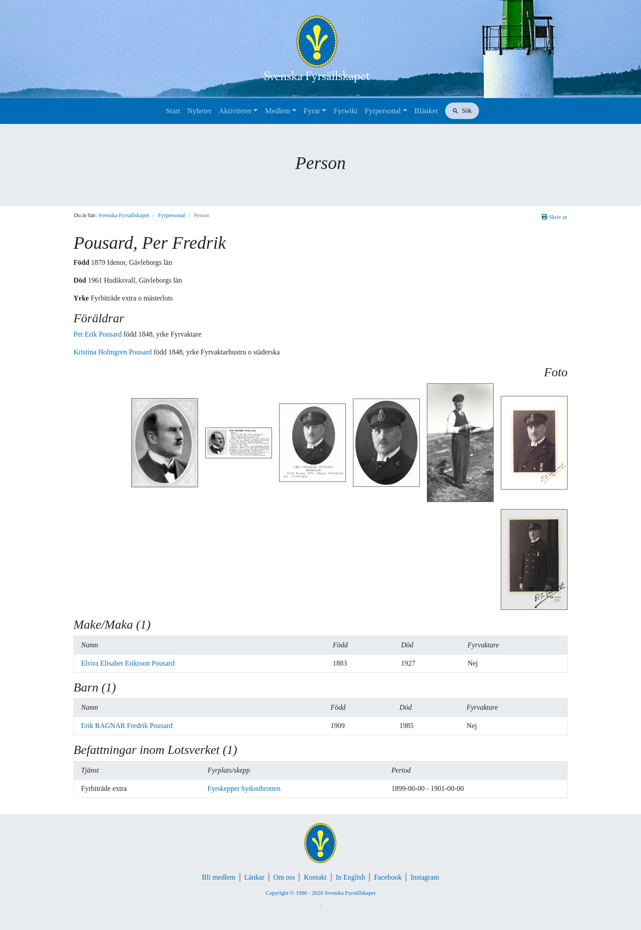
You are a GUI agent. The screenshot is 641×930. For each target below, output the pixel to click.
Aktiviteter (235, 111)
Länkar (254, 877)
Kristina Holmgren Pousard (113, 352)
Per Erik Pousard (98, 334)
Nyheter (199, 111)
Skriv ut (554, 217)
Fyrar (312, 111)
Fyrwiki (345, 111)
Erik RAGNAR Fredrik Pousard (127, 725)
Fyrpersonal (383, 111)
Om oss (284, 877)
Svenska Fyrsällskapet (123, 215)
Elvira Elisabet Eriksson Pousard (127, 663)
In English (350, 877)
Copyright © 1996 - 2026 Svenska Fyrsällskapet (320, 893)
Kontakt (315, 877)
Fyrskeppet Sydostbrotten (243, 788)
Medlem (277, 111)
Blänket (426, 111)
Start (173, 111)
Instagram (424, 877)
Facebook (388, 877)
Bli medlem (218, 877)
